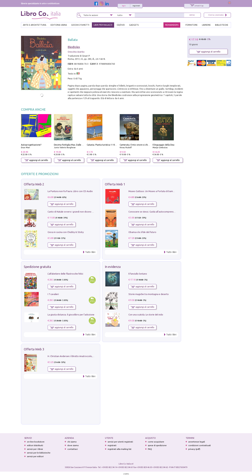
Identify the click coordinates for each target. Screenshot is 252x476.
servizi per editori (35, 456)
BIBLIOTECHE (221, 25)
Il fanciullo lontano (137, 273)
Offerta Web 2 (34, 184)
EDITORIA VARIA (59, 25)
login (124, 6)
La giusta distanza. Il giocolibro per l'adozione (71, 314)
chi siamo (72, 442)
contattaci (72, 449)
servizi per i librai (35, 449)
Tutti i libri (90, 252)
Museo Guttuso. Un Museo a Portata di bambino (152, 191)
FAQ (150, 449)
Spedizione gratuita (37, 266)
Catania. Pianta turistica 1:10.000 (103, 145)
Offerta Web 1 (115, 184)
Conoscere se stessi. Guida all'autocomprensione (153, 211)
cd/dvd (121, 25)
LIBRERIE (206, 25)
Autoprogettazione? (31, 145)
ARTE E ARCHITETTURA (34, 25)
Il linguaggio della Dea (163, 145)
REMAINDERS (171, 25)
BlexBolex (74, 47)
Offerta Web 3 (34, 349)
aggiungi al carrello (36, 160)
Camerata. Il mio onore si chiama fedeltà (140, 145)
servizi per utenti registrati (120, 442)
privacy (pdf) (194, 449)
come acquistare (156, 442)
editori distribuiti (35, 445)
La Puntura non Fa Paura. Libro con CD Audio (70, 191)
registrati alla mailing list (119, 449)
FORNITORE (192, 25)
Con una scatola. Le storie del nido (145, 314)
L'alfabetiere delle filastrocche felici (65, 273)
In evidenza (113, 266)
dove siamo (73, 445)
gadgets (134, 25)
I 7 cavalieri (53, 294)
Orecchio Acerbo (76, 52)
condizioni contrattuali (199, 445)
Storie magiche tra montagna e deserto (148, 294)
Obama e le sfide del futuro (142, 232)
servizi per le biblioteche (38, 453)
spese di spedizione (157, 445)
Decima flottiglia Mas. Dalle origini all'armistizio (77, 145)
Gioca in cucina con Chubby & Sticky (66, 232)
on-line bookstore (35, 442)
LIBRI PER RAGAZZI (103, 25)
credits (126, 474)
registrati (136, 6)
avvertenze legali (196, 442)
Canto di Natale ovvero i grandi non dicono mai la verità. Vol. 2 (79, 211)
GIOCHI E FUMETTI (80, 25)
